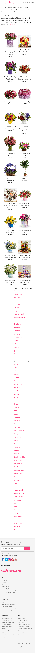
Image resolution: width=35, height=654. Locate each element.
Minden (16, 291)
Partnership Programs (8, 589)
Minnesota (17, 437)
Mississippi (17, 440)
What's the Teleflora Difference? (10, 593)
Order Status (21, 618)
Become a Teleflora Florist (9, 591)
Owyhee (16, 308)
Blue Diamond (19, 314)
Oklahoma (17, 480)
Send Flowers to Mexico (8, 635)
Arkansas (17, 374)
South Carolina (19, 493)
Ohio (15, 477)
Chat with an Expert (23, 626)
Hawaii (16, 397)
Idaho (16, 401)
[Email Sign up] (12, 548)
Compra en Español (7, 637)
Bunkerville (17, 331)
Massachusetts (19, 431)
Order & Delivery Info (24, 624)
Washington (18, 517)
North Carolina (19, 470)
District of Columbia (21, 530)
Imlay (15, 344)
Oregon (16, 483)
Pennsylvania (18, 487)
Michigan (17, 434)
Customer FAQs (22, 620)
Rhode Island (18, 490)
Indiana (16, 407)
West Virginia (18, 523)
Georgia (16, 394)
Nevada (16, 454)
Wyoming (17, 526)
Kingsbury (17, 311)
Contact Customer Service (25, 628)
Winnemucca (18, 327)
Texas (16, 503)
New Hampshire (19, 457)
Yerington (17, 334)
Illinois (16, 404)
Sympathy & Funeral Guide (9, 608)
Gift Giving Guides (7, 606)
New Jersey (18, 460)
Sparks (16, 351)
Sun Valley (17, 298)
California (17, 378)
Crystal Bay (18, 294)
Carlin (16, 354)
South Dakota (18, 497)
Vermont (17, 510)
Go (27, 548)
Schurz (16, 321)
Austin (16, 341)
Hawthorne (17, 324)
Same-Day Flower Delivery (9, 622)
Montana (17, 447)
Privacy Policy (21, 630)
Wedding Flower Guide (8, 611)
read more (13, 24)
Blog (3, 602)
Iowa (15, 411)
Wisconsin (17, 520)
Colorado (17, 381)
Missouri (17, 444)
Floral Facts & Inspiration (8, 604)
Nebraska (17, 450)
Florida (16, 391)
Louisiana (17, 421)
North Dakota (18, 474)
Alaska (16, 368)
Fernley (16, 347)
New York (17, 467)
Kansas (16, 414)
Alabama (17, 364)
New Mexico (18, 464)
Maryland (17, 427)
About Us (4, 580)
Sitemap (20, 635)
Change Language (24, 643)
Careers (4, 582)
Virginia (16, 513)
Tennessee (17, 500)
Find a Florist (21, 622)
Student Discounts (7, 618)
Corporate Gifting (7, 620)
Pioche (16, 301)
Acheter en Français (7, 639)
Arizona (16, 371)
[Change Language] (25, 647)
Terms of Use (21, 633)
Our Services (5, 586)
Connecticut (18, 384)
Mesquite (17, 304)
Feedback (4, 595)
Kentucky (17, 417)
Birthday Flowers (6, 624)
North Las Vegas (19, 317)
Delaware (17, 388)
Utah (15, 507)
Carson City (18, 337)
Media (3, 584)
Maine (16, 424)
